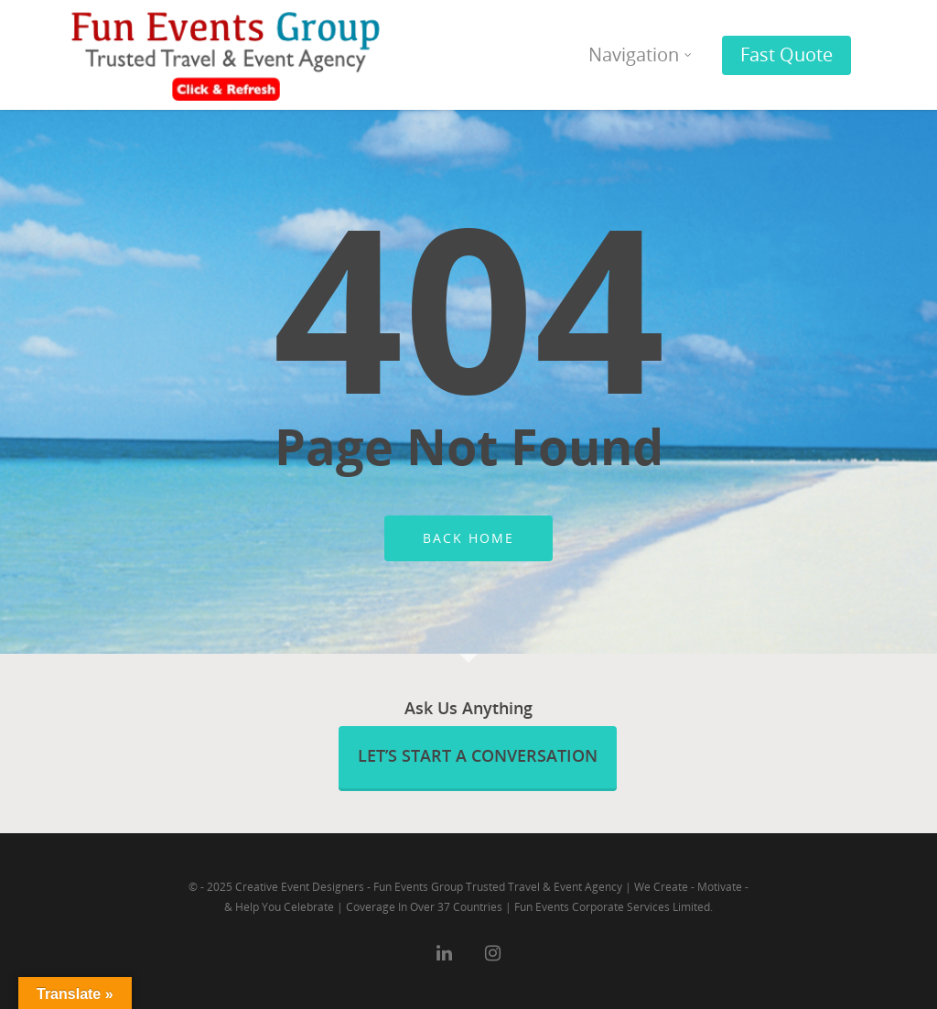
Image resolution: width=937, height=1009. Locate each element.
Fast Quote (786, 54)
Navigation (641, 54)
